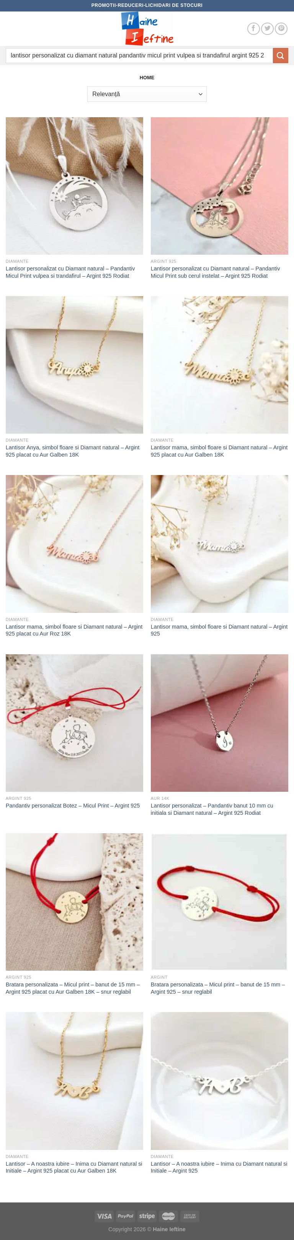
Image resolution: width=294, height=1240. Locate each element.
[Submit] (280, 55)
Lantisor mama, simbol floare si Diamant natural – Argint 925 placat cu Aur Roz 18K (74, 630)
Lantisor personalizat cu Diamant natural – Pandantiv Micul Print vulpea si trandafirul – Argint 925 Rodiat (70, 272)
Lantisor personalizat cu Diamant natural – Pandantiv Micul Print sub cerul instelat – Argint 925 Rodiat (215, 272)
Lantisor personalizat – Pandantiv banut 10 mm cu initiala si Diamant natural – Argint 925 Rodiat (212, 809)
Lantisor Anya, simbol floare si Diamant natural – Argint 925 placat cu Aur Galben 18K (73, 451)
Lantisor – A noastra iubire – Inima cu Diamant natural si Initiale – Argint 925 (219, 1167)
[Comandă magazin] (146, 94)
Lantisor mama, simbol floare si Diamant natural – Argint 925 (219, 630)
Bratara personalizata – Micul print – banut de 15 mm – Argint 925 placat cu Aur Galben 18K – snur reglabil (73, 988)
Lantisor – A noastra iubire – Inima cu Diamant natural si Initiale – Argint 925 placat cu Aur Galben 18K (74, 1167)
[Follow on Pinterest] (281, 29)
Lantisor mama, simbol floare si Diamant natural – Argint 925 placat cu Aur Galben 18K (219, 451)
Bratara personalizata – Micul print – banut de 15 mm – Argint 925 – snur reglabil (218, 988)
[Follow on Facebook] (253, 29)
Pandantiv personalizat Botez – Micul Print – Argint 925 (73, 806)
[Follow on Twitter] (267, 29)
